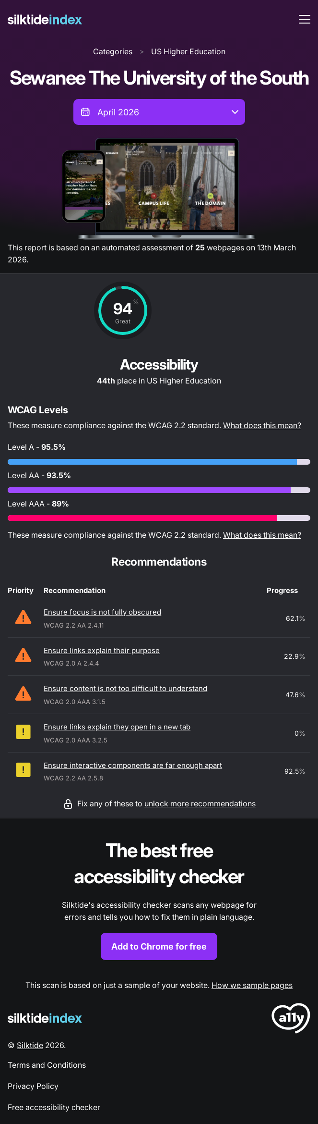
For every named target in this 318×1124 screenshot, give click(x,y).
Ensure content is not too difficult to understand (125, 688)
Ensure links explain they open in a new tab (117, 726)
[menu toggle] (304, 19)
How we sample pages (252, 985)
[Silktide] (45, 19)
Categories (112, 51)
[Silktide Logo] (45, 1018)
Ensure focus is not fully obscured (102, 612)
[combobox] (159, 112)
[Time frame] (159, 112)
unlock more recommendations (200, 803)
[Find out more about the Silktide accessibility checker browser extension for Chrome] (159, 899)
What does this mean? (262, 425)
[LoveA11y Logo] (290, 1020)
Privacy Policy (33, 1086)
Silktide (30, 1045)
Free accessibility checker (54, 1107)
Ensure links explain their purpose (102, 650)
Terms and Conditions (47, 1065)
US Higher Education (188, 51)
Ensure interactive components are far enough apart (133, 765)
